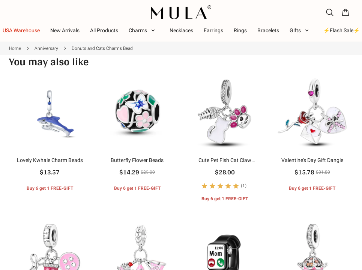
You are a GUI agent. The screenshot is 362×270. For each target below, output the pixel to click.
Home (15, 48)
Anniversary (46, 48)
